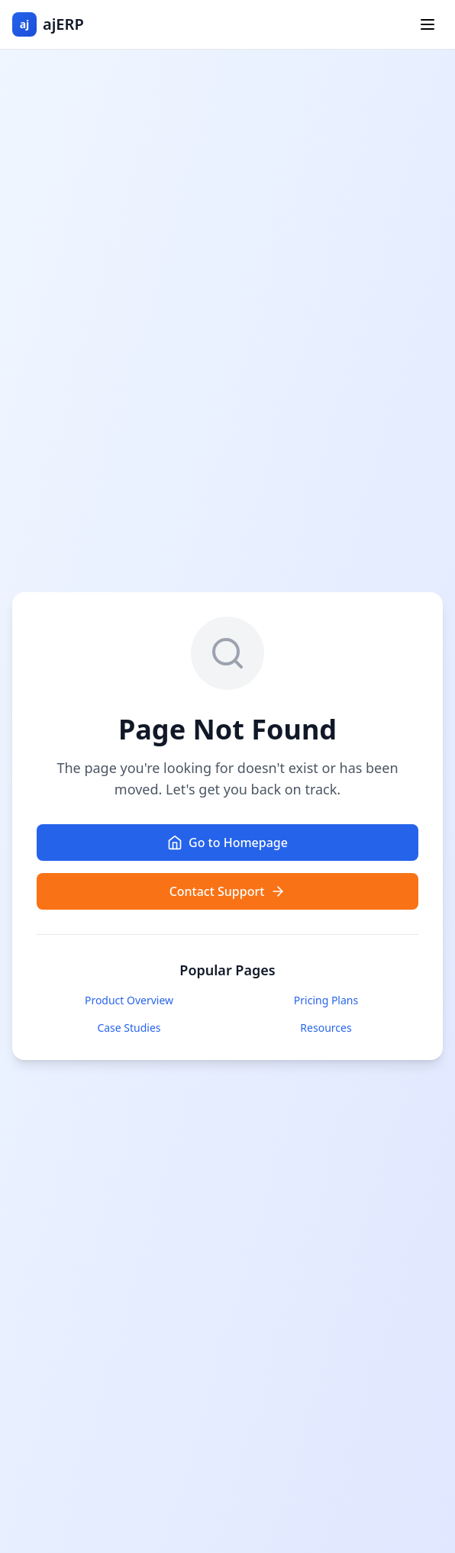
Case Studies (128, 1027)
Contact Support (227, 891)
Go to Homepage (227, 842)
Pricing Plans (326, 1000)
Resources (325, 1027)
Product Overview (129, 1000)
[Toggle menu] (427, 24)
